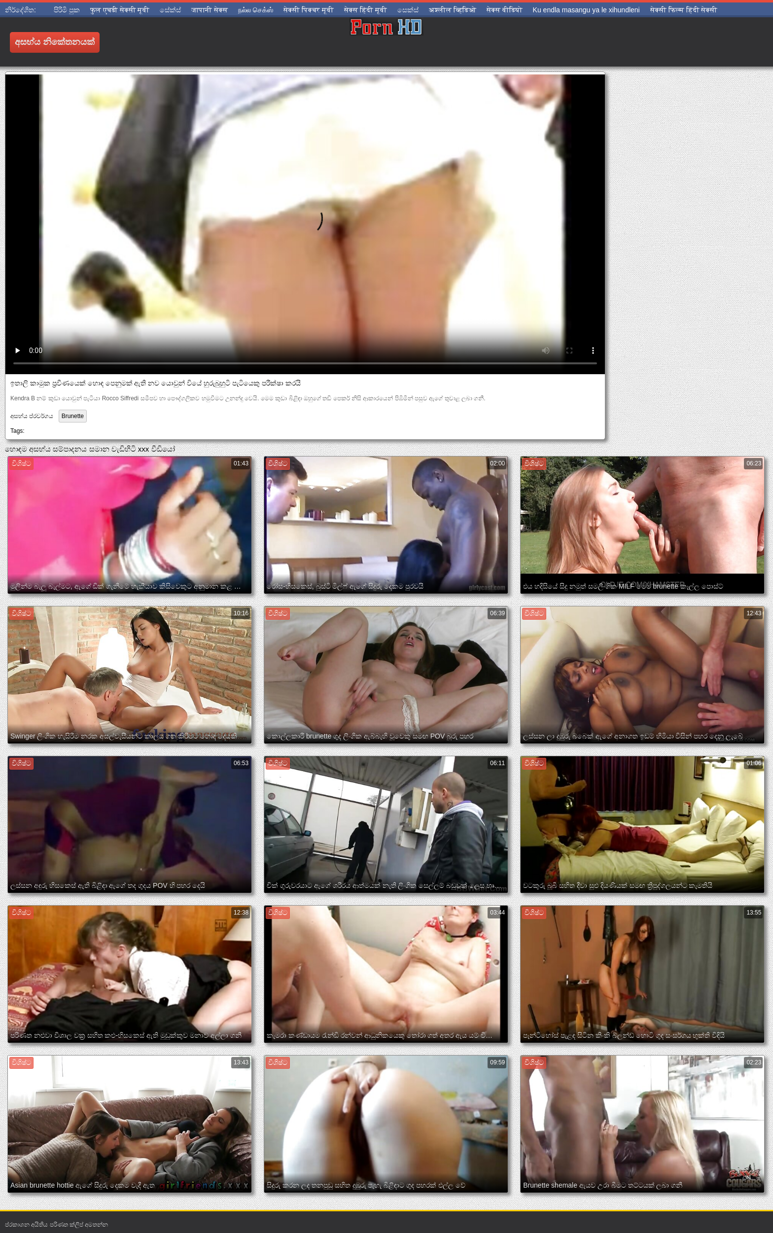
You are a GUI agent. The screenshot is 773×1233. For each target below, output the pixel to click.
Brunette (73, 416)
